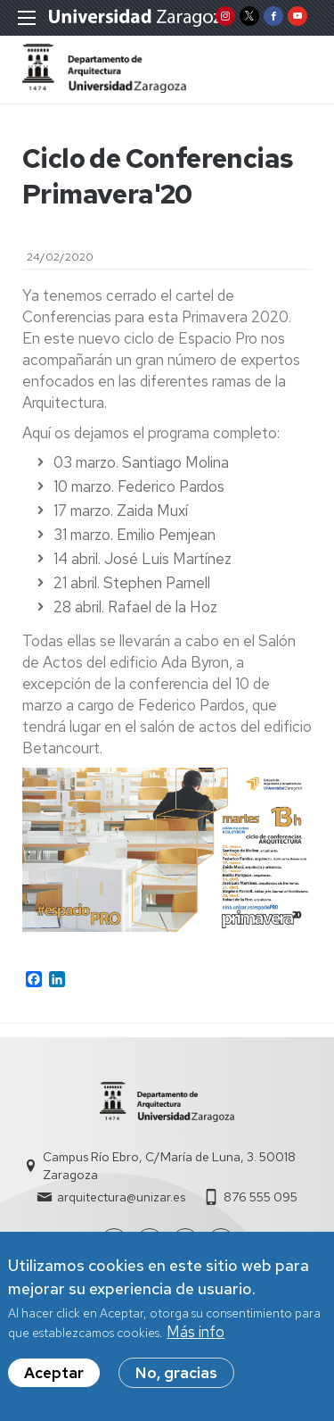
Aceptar (54, 1377)
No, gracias (176, 1377)
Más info (195, 1336)
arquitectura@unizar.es (121, 1197)
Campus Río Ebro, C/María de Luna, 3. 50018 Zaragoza (169, 1166)
